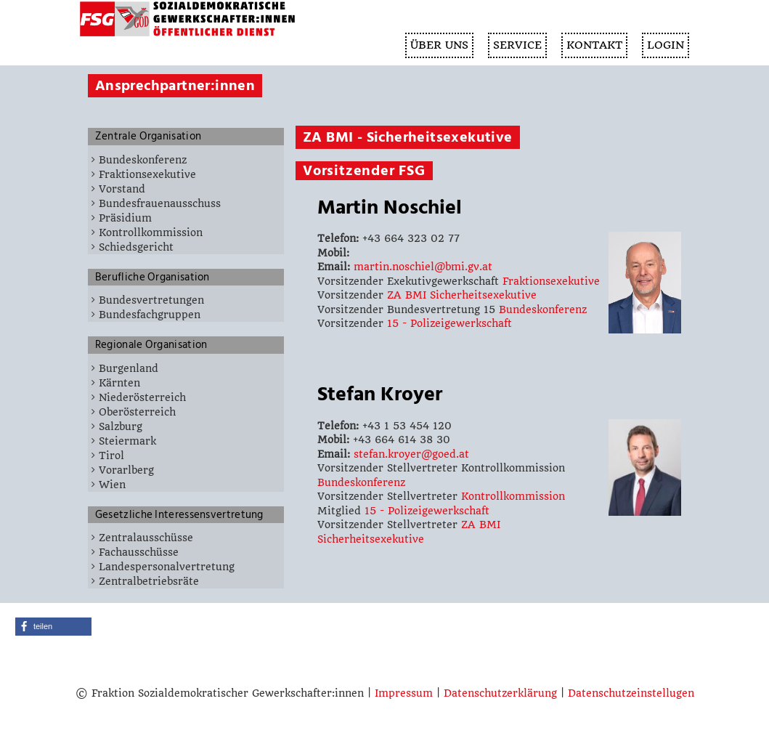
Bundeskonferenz (143, 160)
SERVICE (517, 45)
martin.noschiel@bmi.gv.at (423, 266)
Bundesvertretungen (151, 300)
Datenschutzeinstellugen (631, 693)
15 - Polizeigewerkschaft (449, 323)
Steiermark (127, 441)
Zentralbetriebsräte (149, 581)
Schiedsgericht (136, 247)
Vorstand (122, 189)
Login (665, 45)
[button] (53, 627)
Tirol (111, 455)
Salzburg (120, 426)
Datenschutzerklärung (500, 693)
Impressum (404, 693)
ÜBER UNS (439, 45)
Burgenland (128, 368)
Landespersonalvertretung (167, 566)
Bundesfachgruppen (149, 314)
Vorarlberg (126, 470)
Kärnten (119, 383)
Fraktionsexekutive (147, 174)
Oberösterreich (137, 412)
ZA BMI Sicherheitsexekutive (462, 295)
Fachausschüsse (139, 552)
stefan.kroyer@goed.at (411, 454)
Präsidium (125, 218)
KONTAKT (594, 45)
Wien (112, 484)
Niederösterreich (142, 397)
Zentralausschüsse (146, 537)
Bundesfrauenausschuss (160, 203)
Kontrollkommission (151, 232)
